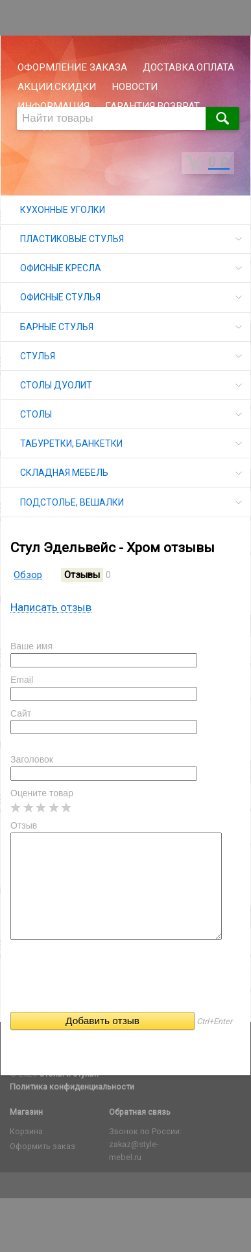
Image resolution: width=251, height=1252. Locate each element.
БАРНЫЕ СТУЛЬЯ (56, 327)
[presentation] (109, 980)
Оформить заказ (42, 1146)
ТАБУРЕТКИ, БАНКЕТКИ (71, 443)
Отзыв (23, 825)
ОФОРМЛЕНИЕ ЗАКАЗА (72, 67)
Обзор (28, 575)
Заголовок (31, 759)
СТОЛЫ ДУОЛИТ (56, 385)
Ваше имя (31, 646)
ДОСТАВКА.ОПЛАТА (188, 67)
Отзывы (82, 575)
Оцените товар (41, 793)
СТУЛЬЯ (37, 356)
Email (21, 680)
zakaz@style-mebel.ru (133, 1150)
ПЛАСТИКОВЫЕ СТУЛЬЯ (72, 239)
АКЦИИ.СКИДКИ (57, 87)
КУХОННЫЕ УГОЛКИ (62, 210)
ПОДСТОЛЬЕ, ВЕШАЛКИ (72, 502)
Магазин (26, 1112)
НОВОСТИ (135, 87)
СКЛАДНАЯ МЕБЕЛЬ (64, 472)
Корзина (26, 1131)
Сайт (20, 713)
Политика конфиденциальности (72, 1086)
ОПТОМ (84, 125)
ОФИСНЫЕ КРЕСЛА (60, 268)
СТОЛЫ (36, 414)
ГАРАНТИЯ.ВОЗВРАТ (152, 106)
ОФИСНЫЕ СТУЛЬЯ (60, 297)
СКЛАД (34, 125)
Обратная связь (140, 1112)
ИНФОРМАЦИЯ (54, 106)
